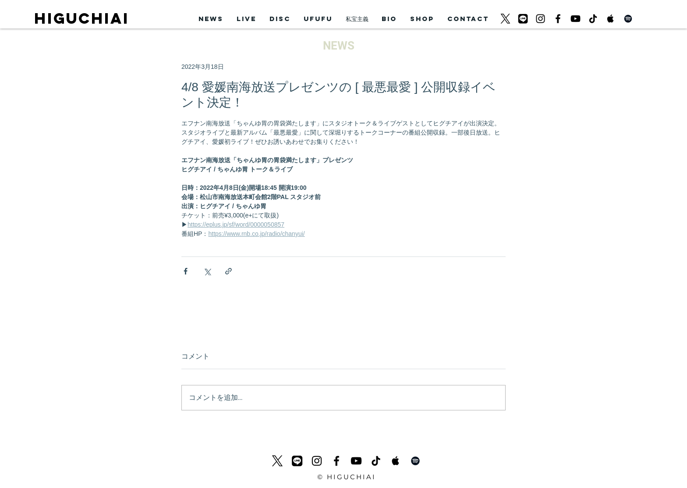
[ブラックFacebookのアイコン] (558, 19)
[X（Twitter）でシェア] (207, 271)
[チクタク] (593, 19)
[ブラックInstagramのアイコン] (540, 19)
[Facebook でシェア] (185, 271)
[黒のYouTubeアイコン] (575, 19)
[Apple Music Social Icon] (610, 19)
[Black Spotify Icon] (628, 19)
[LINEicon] (523, 19)
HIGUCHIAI (81, 18)
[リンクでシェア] (228, 271)
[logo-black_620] (505, 19)
